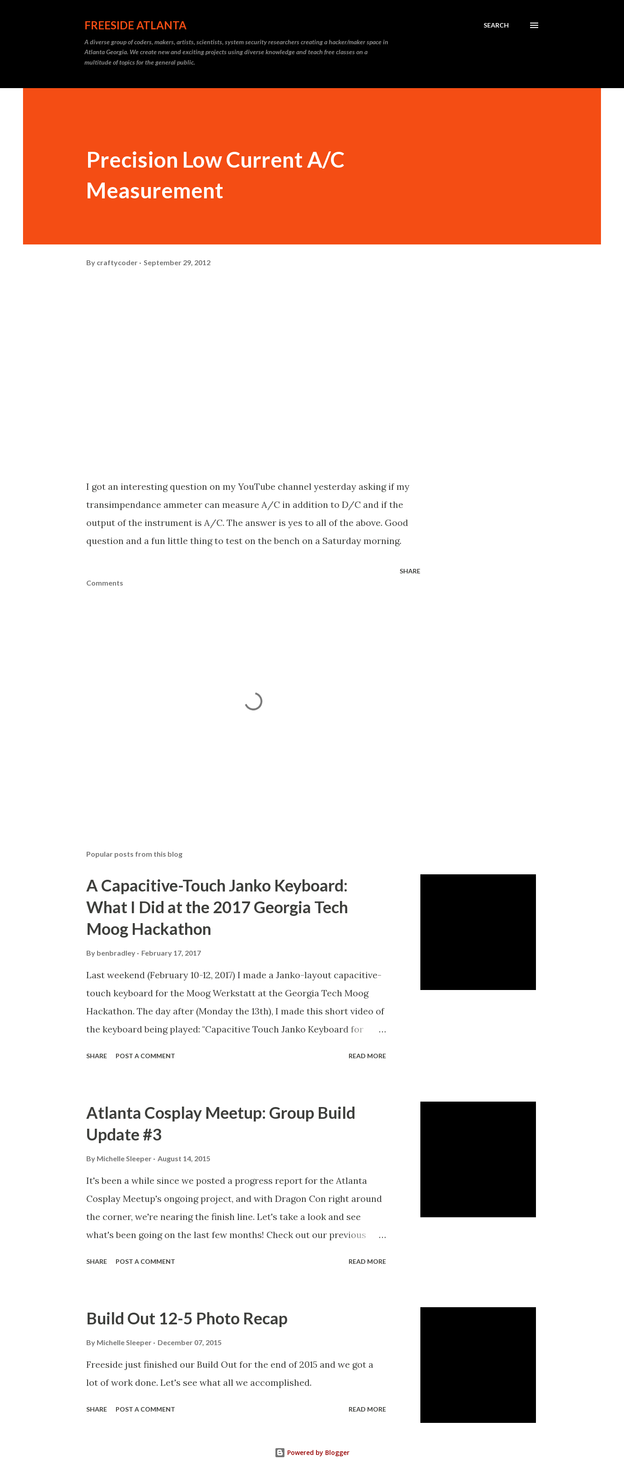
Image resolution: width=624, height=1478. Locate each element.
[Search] (496, 25)
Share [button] (410, 571)
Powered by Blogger (312, 1452)
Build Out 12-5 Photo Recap (187, 1318)
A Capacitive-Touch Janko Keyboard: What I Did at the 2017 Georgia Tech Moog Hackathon (217, 906)
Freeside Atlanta (135, 25)
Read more (367, 1056)
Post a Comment (145, 1056)
